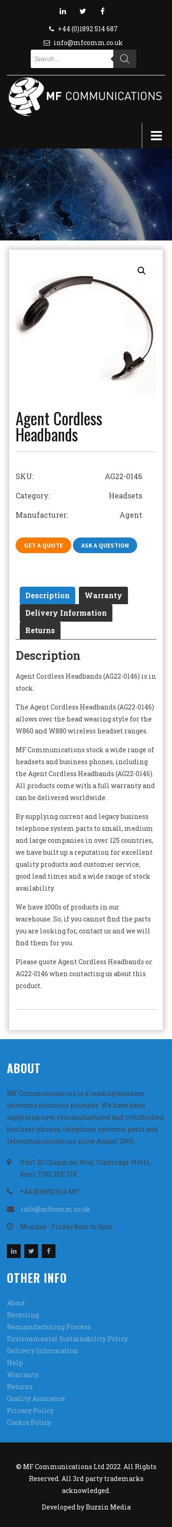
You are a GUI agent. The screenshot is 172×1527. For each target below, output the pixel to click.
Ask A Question (105, 545)
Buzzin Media (108, 1507)
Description (47, 595)
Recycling (23, 1314)
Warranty (103, 595)
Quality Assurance (36, 1398)
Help (15, 1362)
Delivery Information (66, 613)
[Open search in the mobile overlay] (83, 59)
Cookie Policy (29, 1422)
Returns (40, 630)
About (16, 1302)
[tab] (47, 595)
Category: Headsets (79, 495)
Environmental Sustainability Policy (67, 1338)
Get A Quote (43, 545)
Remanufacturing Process (49, 1326)
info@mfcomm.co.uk (88, 42)
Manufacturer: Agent (79, 515)
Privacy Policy (30, 1410)
